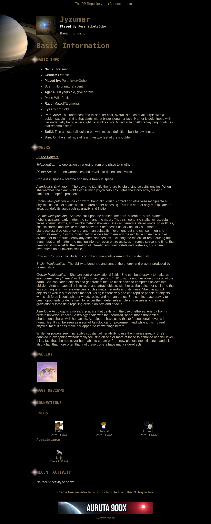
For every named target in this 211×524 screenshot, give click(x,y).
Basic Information (73, 33)
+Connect (115, 4)
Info (129, 4)
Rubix (154, 434)
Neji (59, 458)
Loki (64, 434)
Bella (59, 431)
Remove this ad (106, 518)
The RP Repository (88, 4)
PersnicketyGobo (92, 26)
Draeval (148, 431)
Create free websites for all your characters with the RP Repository (105, 492)
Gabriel (104, 431)
